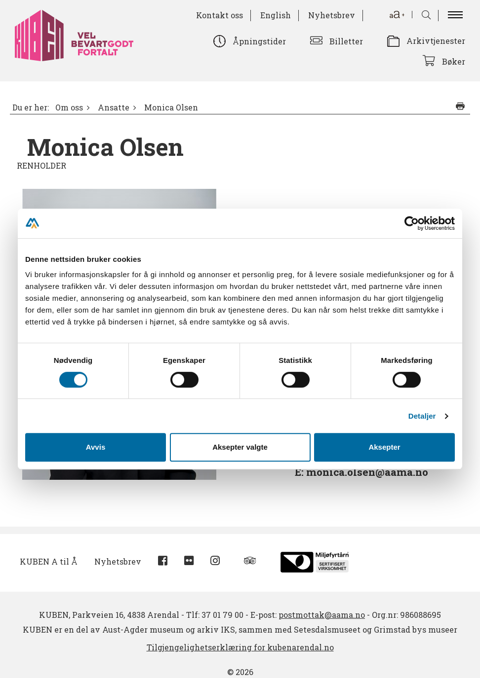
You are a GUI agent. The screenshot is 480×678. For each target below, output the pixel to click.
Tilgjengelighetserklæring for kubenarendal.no (240, 647)
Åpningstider (259, 41)
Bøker (453, 61)
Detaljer (422, 416)
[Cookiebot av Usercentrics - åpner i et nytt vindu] (411, 223)
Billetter (346, 41)
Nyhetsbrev (331, 15)
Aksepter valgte (240, 447)
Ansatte (113, 107)
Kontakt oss (219, 15)
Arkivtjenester (435, 41)
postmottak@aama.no (322, 614)
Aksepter (384, 447)
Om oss (69, 107)
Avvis (95, 447)
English (275, 15)
